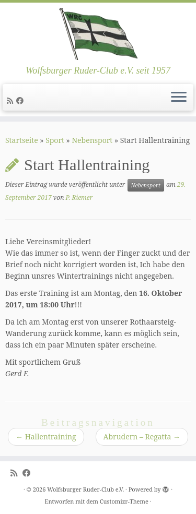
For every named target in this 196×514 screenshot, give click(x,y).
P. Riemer (79, 197)
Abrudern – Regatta (141, 436)
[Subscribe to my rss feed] (11, 100)
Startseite (21, 140)
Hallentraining (46, 436)
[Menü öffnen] (179, 97)
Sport (54, 140)
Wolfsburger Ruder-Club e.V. (85, 489)
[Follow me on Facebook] (21, 100)
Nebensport (92, 140)
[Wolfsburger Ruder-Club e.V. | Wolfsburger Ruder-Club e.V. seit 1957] (98, 34)
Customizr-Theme (124, 501)
